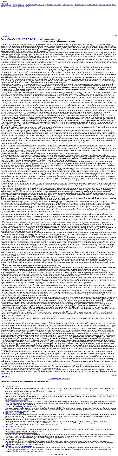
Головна (3, 6)
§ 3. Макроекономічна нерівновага (16, 400)
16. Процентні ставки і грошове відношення (19, 446)
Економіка (4, 3)
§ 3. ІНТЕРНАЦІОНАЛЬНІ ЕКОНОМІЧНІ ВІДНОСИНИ (23, 406)
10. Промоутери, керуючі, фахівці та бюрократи (21, 433)
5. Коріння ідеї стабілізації (13, 426)
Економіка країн (68, 5)
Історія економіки (18, 5)
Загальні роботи (92, 5)
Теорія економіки (105, 5)
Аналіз (114, 5)
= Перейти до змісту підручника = (59, 379)
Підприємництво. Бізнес (53, 5)
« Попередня (5, 35)
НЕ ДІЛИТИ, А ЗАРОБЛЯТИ (14, 413)
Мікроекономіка (6, 5)
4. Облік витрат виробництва (14, 439)
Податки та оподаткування (35, 5)
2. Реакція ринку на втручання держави (18, 393)
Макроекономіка (80, 5)
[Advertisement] (59, 20)
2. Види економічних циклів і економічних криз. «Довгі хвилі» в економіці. (30, 419)
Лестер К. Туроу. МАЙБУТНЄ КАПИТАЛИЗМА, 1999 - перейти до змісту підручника (30, 39)
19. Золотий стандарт (12, 386)
